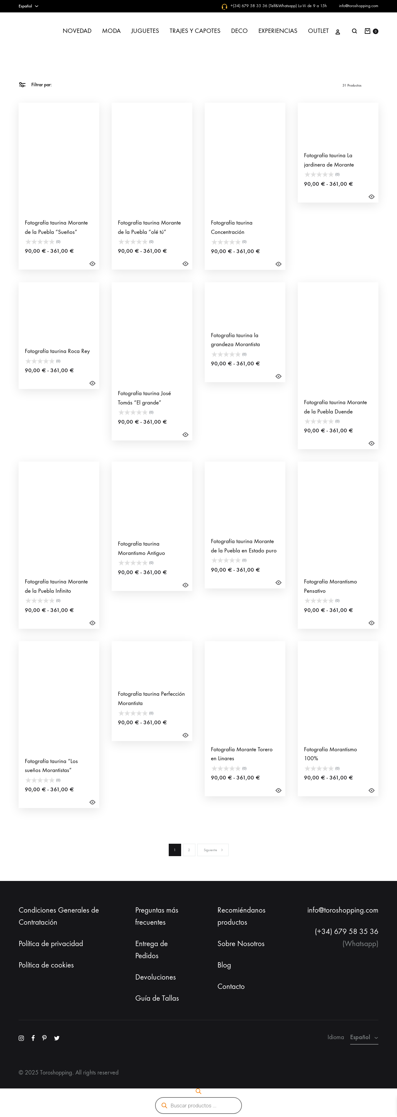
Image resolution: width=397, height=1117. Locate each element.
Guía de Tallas (157, 998)
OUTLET (318, 31)
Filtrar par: (35, 84)
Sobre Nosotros (241, 943)
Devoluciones (155, 977)
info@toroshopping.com (358, 5)
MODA (111, 31)
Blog (224, 965)
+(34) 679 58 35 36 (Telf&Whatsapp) (263, 5)
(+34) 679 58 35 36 (346, 931)
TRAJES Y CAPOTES (195, 31)
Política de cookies (46, 965)
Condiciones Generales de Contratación (59, 916)
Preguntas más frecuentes (156, 916)
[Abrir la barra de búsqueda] (198, 1091)
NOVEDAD (77, 31)
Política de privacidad (51, 943)
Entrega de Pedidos (151, 949)
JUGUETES (145, 31)
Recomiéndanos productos (241, 916)
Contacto (231, 986)
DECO (239, 31)
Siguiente (213, 850)
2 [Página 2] (189, 850)
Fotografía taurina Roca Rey (57, 360)
